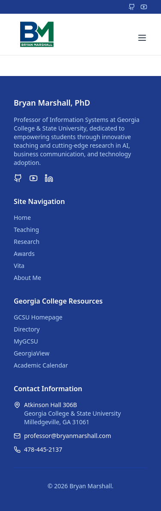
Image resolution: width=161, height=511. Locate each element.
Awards (24, 253)
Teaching (26, 229)
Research (26, 241)
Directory (26, 329)
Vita (19, 266)
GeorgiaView (31, 353)
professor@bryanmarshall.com (67, 436)
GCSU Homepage (38, 317)
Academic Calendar (41, 365)
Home (22, 217)
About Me (27, 278)
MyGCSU (26, 341)
